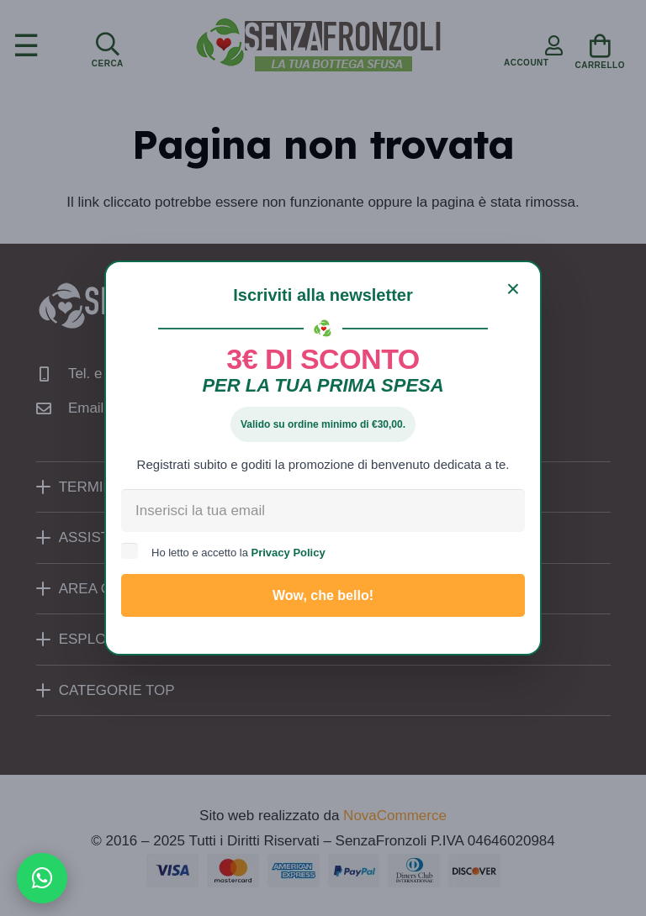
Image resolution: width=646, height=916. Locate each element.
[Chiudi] (513, 289)
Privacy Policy (289, 552)
